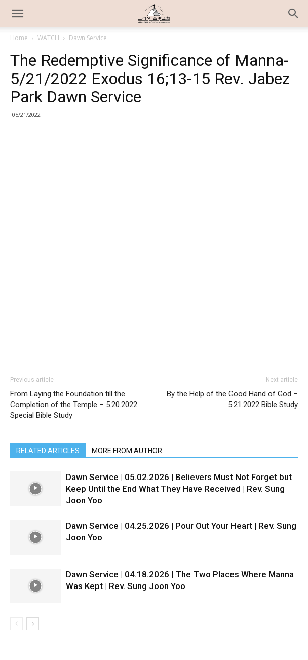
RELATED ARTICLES (48, 451)
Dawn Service (88, 37)
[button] (294, 13)
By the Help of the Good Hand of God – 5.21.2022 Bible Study (232, 399)
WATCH (48, 37)
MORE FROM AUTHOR (127, 451)
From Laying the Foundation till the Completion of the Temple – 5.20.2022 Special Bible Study (73, 404)
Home (19, 37)
